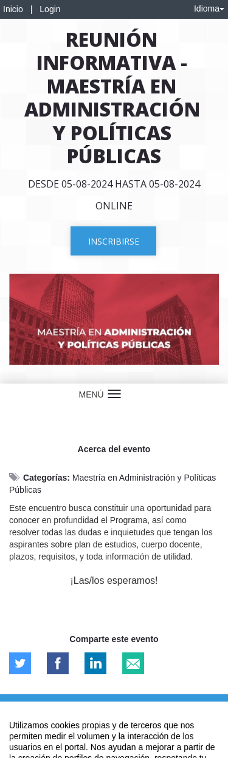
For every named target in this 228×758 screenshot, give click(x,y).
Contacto (56, 704)
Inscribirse (113, 241)
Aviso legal (18, 704)
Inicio (13, 9)
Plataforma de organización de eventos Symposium (113, 726)
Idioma (209, 8)
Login (50, 9)
